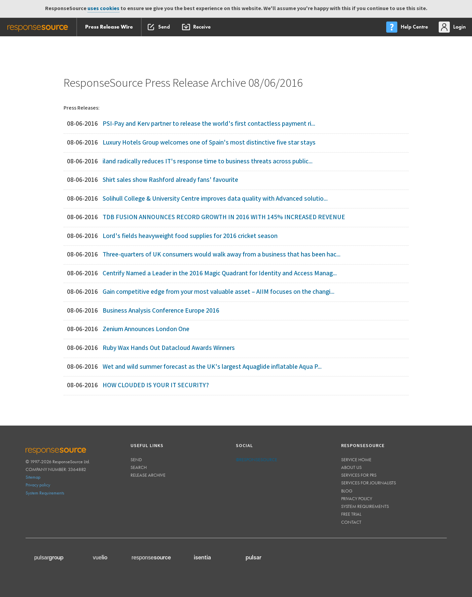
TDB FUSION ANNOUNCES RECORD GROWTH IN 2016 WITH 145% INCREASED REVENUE (224, 217)
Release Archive (148, 475)
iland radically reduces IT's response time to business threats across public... (208, 161)
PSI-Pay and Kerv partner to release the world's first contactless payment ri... (209, 124)
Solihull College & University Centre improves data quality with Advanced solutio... (215, 199)
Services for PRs (358, 475)
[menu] (408, 27)
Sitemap (33, 477)
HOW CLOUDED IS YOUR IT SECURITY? (156, 385)
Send (136, 459)
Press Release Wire (109, 26)
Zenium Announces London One (146, 329)
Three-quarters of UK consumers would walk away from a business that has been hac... (221, 254)
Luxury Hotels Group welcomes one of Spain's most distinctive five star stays (209, 142)
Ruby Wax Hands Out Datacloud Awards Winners (169, 348)
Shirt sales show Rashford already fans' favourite (170, 180)
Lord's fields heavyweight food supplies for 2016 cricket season (190, 236)
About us (351, 467)
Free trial (351, 514)
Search (139, 467)
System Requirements (45, 493)
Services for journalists (368, 483)
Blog (347, 491)
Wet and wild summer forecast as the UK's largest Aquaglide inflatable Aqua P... (212, 367)
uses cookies (103, 8)
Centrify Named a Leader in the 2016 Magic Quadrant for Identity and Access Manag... (220, 273)
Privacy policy (38, 485)
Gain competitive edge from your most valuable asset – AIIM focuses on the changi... (218, 292)
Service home (356, 459)
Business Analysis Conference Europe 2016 (161, 311)
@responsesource (256, 459)
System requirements (365, 506)
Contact (351, 522)
